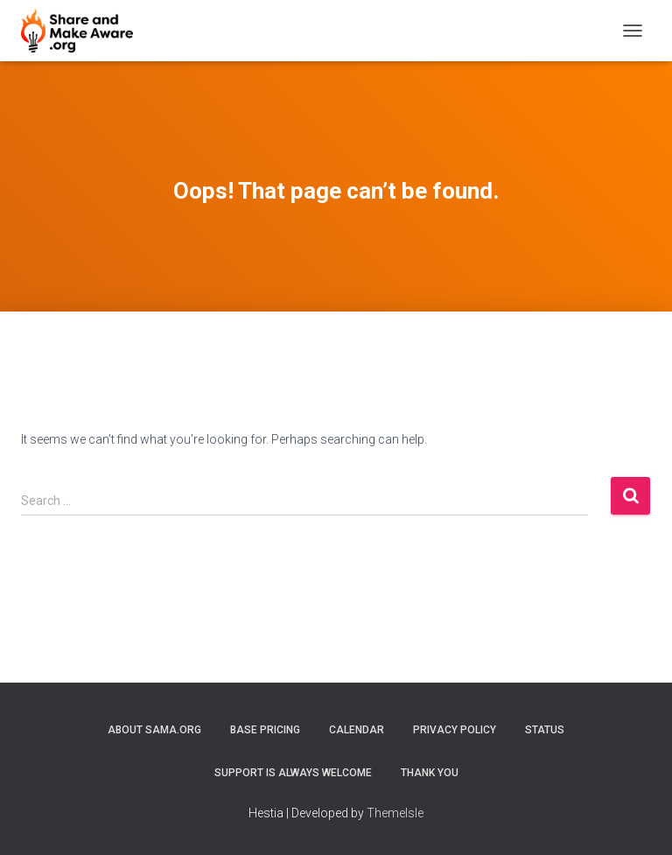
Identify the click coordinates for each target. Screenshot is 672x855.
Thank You (429, 773)
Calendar (356, 730)
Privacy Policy (454, 730)
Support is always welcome (293, 773)
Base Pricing (265, 730)
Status (544, 730)
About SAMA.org (154, 730)
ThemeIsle (395, 813)
